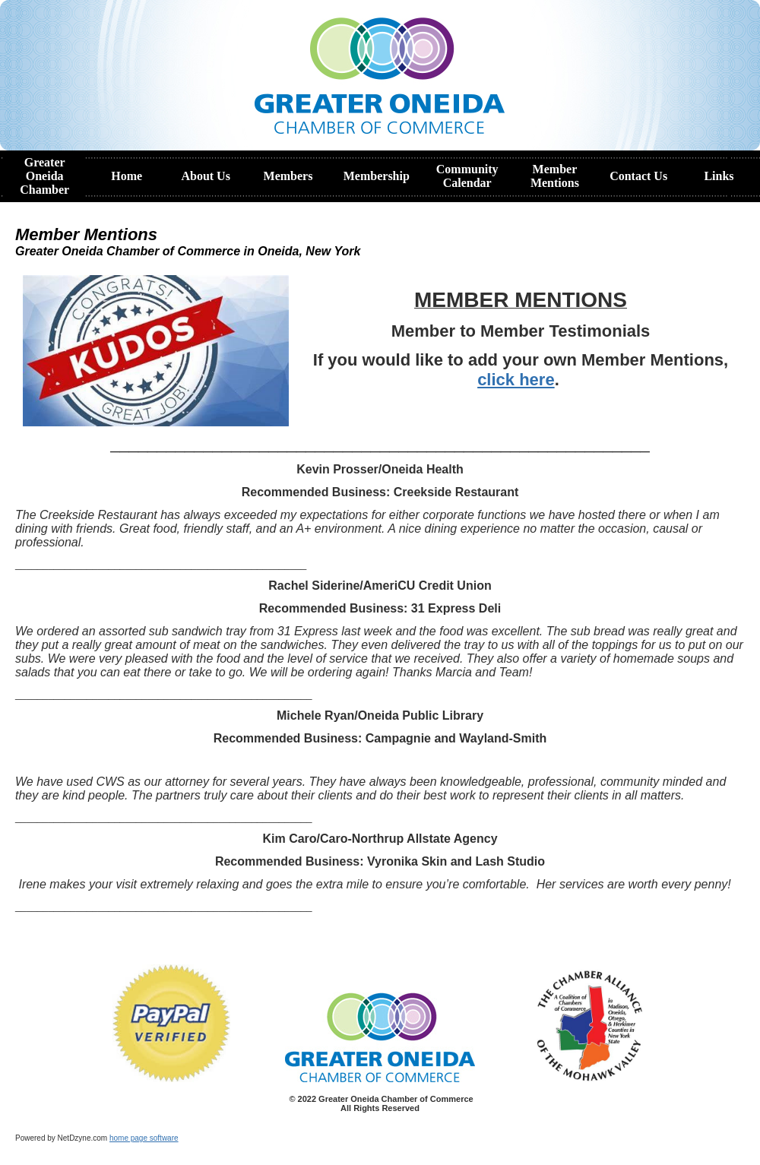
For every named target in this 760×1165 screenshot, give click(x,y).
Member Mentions (554, 176)
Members (288, 175)
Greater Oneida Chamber (44, 176)
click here (516, 379)
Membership (377, 175)
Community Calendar (467, 176)
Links (718, 175)
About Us (205, 175)
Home (126, 175)
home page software (144, 1138)
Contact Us (638, 175)
